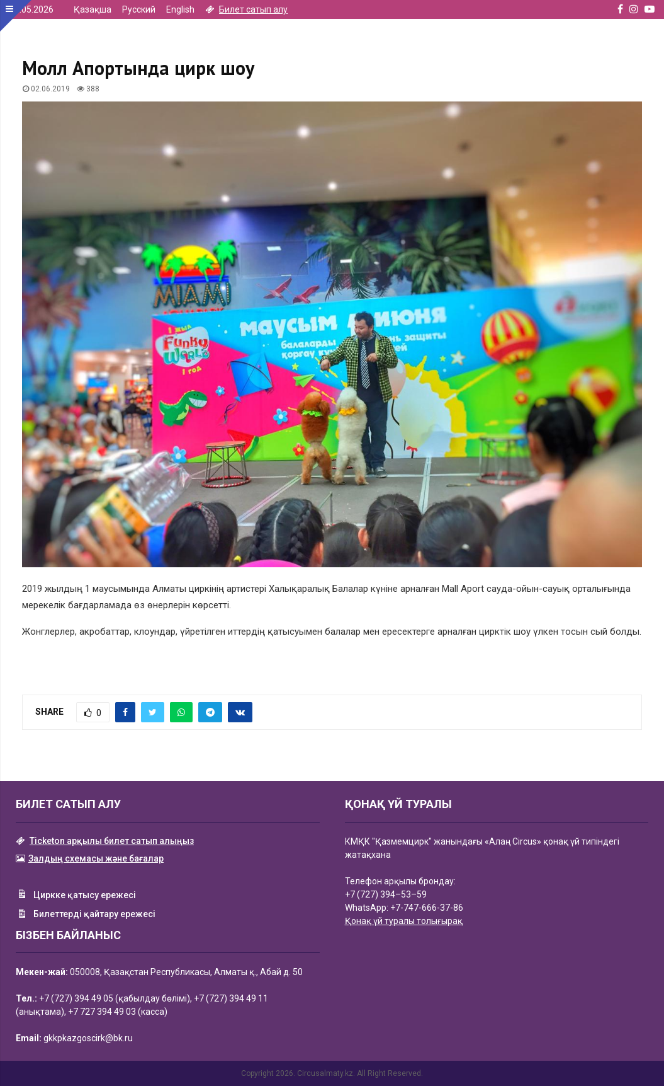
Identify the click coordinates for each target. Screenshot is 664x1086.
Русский (138, 9)
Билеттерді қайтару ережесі (85, 915)
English (180, 9)
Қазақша (92, 9)
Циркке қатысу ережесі (76, 895)
